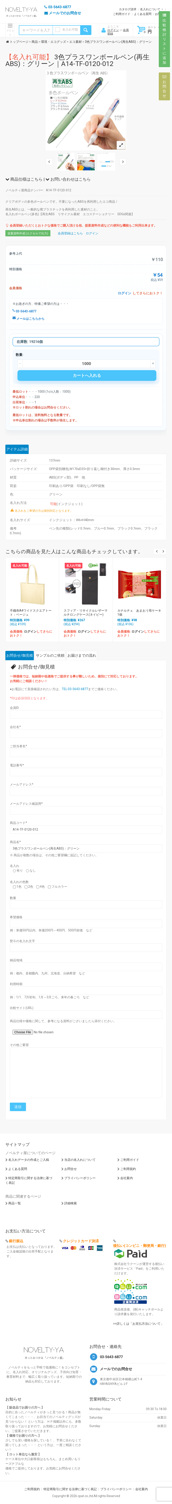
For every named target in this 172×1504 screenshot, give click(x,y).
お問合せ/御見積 (19, 655)
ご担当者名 (18, 746)
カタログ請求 (127, 9)
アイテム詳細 (17, 449)
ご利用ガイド (121, 14)
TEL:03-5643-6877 (75, 689)
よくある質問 (142, 14)
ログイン (113, 30)
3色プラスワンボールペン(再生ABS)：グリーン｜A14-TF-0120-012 (77, 60)
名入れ (14, 866)
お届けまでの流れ (81, 655)
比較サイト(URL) (21, 1008)
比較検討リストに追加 (164, 39)
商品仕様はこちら (24, 179)
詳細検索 (70, 1203)
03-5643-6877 (24, 311)
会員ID (14, 708)
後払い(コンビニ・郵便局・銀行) (139, 1246)
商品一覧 (14, 1203)
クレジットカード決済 (81, 1241)
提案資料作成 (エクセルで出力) (28, 233)
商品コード (18, 823)
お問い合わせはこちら (68, 179)
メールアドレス (21, 784)
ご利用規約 (128, 1169)
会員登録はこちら (70, 233)
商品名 (15, 842)
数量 (13, 898)
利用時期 (16, 984)
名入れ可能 (70, 29)
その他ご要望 (19, 1045)
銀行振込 (16, 1241)
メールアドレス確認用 (26, 803)
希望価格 (16, 917)
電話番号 (17, 765)
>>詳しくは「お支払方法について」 (138, 1323)
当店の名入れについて (80, 1160)
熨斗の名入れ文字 (22, 941)
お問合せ (70, 1169)
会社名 (15, 727)
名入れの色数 (19, 882)
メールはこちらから (29, 318)
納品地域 (16, 960)
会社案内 (126, 1178)
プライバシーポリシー (80, 1178)
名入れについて (150, 9)
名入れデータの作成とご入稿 (28, 1160)
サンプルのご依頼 (50, 655)
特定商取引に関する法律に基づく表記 (70, 1489)
